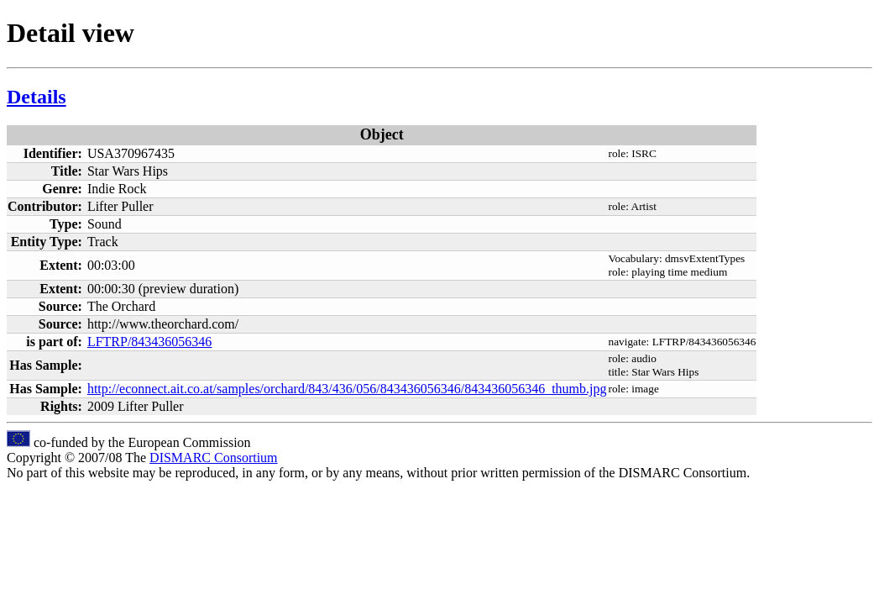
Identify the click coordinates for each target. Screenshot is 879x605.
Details (36, 97)
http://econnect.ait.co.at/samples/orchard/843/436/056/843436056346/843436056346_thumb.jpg (347, 388)
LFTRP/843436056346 (149, 341)
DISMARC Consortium (213, 457)
